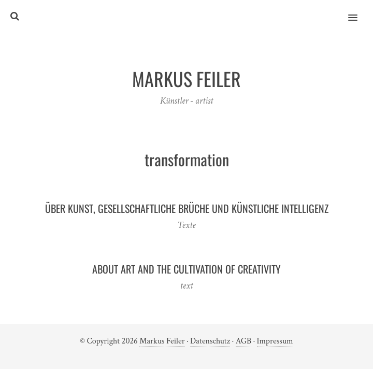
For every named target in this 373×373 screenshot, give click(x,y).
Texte (186, 225)
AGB (243, 341)
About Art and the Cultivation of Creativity (186, 269)
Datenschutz (210, 341)
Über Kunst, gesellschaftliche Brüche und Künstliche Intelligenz (186, 208)
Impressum (275, 341)
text (186, 286)
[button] (359, 11)
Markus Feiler (161, 341)
